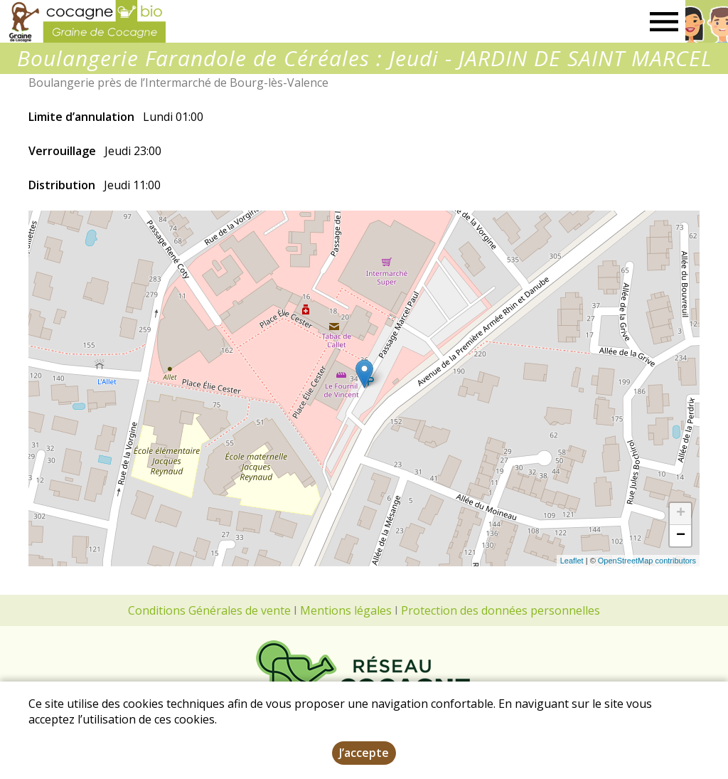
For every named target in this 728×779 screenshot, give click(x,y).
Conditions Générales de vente (209, 610)
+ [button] (680, 513)
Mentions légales (346, 610)
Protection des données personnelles (500, 610)
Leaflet (572, 560)
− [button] (680, 535)
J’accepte (364, 753)
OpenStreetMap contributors (647, 560)
